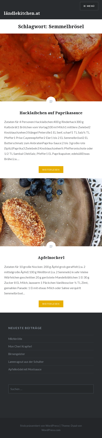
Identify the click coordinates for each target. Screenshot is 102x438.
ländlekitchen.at (22, 13)
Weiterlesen (51, 169)
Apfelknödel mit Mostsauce (25, 369)
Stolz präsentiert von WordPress (39, 425)
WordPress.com (51, 430)
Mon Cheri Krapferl (20, 346)
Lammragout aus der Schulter (26, 361)
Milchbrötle (15, 338)
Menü (91, 6)
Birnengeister (16, 354)
